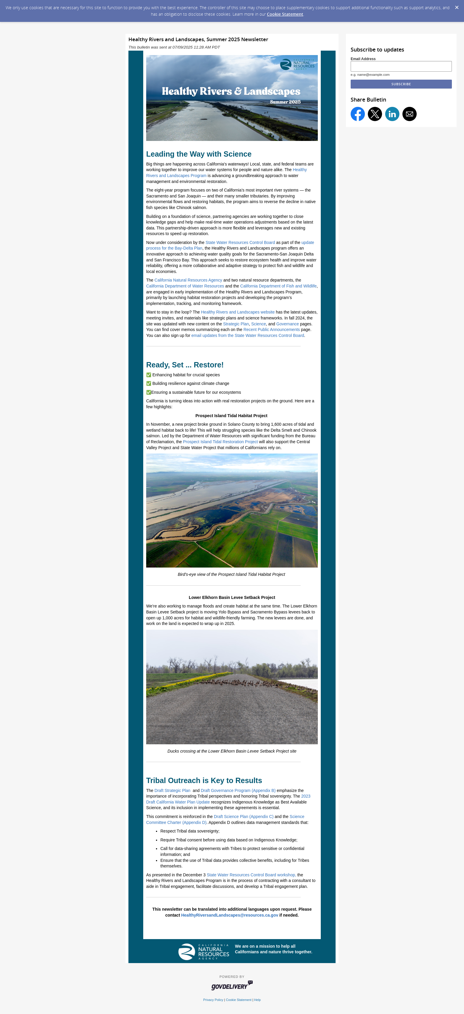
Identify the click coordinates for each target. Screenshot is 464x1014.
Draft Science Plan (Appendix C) (244, 816)
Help (257, 1000)
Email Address (363, 59)
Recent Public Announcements (272, 329)
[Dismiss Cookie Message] (456, 5)
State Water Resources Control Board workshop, (251, 874)
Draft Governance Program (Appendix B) (238, 790)
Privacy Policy (213, 1000)
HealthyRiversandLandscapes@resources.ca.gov (229, 915)
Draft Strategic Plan (172, 790)
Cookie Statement (285, 14)
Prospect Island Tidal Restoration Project (220, 441)
